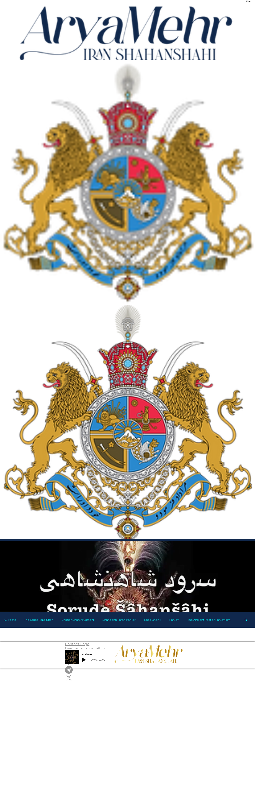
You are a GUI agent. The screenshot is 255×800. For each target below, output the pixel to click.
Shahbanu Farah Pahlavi (119, 619)
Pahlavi (174, 619)
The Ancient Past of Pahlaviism (208, 619)
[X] (86, 677)
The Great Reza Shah (39, 619)
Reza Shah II (152, 619)
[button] (246, 620)
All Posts (10, 619)
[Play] (84, 660)
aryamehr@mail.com (91, 648)
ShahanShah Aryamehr (77, 619)
